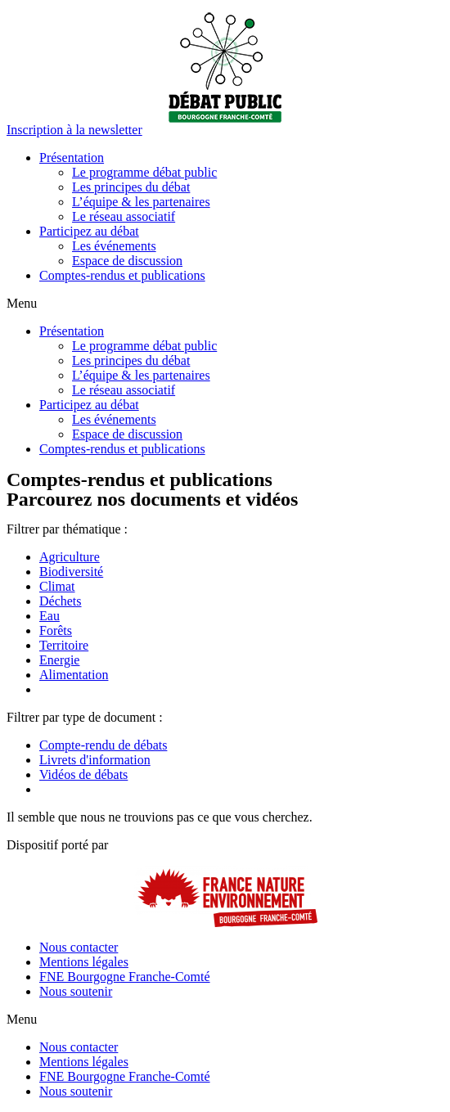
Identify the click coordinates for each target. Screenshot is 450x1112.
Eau (49, 616)
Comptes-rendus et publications (122, 275)
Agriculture (69, 557)
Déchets (60, 601)
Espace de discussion (127, 261)
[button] (74, 130)
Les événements (114, 246)
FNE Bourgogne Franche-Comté (124, 977)
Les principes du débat (131, 187)
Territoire (63, 645)
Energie (59, 660)
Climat (57, 586)
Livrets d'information (95, 760)
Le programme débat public (144, 172)
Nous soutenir (75, 991)
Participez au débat (89, 231)
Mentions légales (83, 962)
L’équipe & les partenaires (141, 202)
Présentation (71, 157)
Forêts (55, 630)
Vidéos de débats (83, 774)
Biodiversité (71, 572)
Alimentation (73, 675)
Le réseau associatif (123, 216)
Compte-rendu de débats (103, 745)
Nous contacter (78, 947)
